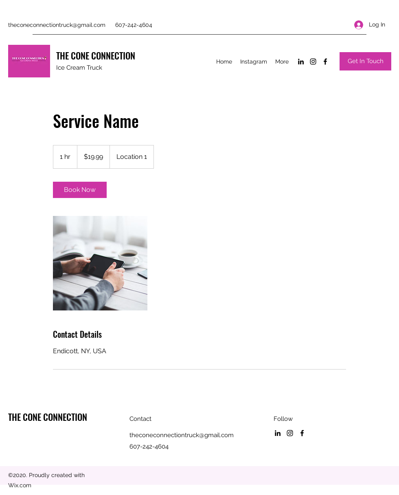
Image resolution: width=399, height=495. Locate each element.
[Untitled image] (100, 263)
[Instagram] (313, 61)
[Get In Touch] (365, 61)
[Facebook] (325, 61)
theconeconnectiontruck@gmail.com (56, 25)
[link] (80, 190)
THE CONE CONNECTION (95, 55)
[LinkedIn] (301, 61)
